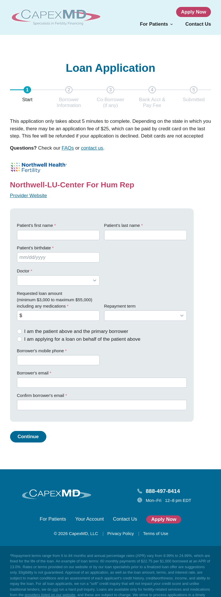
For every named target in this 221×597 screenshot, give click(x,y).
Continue (28, 436)
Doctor (23, 271)
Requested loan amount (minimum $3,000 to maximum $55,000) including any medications (54, 300)
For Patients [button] (154, 24)
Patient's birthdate (34, 248)
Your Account (89, 519)
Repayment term (120, 306)
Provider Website (28, 195)
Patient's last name (122, 225)
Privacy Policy (120, 533)
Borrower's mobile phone (40, 351)
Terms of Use (155, 533)
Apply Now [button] (193, 12)
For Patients (53, 519)
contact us (92, 148)
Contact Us (198, 24)
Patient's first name (35, 225)
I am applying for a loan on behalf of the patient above (82, 339)
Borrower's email (33, 373)
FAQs (68, 148)
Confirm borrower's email (40, 395)
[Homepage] (56, 17)
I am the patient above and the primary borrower (76, 331)
